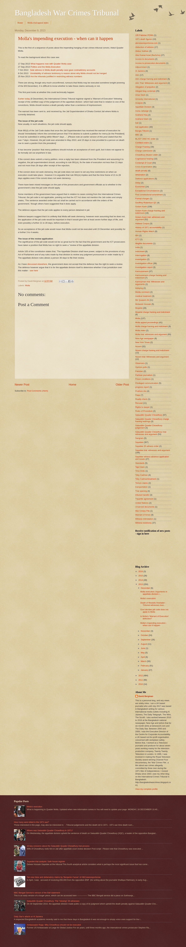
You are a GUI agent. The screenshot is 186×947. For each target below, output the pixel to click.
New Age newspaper (144, 338)
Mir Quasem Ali (142, 300)
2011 (140, 680)
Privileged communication (146, 383)
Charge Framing (142, 147)
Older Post (122, 384)
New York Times (142, 342)
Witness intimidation (144, 519)
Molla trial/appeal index (38, 23)
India (137, 247)
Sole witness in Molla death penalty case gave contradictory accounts (62, 70)
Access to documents (144, 59)
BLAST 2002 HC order (145, 139)
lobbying (139, 288)
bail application (142, 127)
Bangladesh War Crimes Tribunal (67, 12)
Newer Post (22, 384)
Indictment (140, 251)
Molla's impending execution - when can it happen (65, 38)
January (144, 670)
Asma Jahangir (142, 111)
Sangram (139, 438)
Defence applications (144, 178)
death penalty (141, 170)
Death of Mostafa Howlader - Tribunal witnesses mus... (153, 604)
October (144, 635)
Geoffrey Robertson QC (145, 202)
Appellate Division (143, 107)
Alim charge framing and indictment (151, 79)
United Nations (141, 503)
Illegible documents (143, 243)
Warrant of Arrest (142, 515)
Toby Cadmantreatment (145, 479)
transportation (141, 487)
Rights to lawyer (142, 407)
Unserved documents (144, 507)
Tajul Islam (140, 467)
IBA (137, 235)
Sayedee (139, 442)
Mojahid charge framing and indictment (152, 312)
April (143, 657)
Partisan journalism (143, 375)
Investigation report (143, 267)
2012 (140, 675)
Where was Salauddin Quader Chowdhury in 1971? (50, 830)
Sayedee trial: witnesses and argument (152, 450)
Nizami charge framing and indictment (152, 350)
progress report (142, 387)
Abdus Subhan (141, 51)
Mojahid (138, 308)
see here (34, 270)
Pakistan (139, 371)
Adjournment (141, 67)
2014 (140, 580)
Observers (140, 363)
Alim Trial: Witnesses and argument (151, 83)
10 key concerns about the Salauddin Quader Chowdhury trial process (58, 846)
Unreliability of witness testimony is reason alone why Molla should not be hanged (68, 73)
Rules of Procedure (143, 411)
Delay (137, 183)
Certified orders (142, 143)
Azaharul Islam (142, 119)
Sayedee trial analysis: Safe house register (46, 861)
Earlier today (24, 99)
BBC (137, 135)
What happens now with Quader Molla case (51, 64)
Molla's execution (148, 598)
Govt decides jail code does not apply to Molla (154, 610)
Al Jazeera (140, 71)
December (146, 588)
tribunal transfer (142, 495)
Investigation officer (144, 263)
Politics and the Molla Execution (45, 67)
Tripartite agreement (144, 499)
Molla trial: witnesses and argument (151, 334)
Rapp (137, 395)
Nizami (138, 346)
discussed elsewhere (37, 264)
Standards (140, 463)
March (144, 661)
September (146, 639)
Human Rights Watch (144, 231)
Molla (27, 285)
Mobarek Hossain (143, 304)
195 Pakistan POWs (144, 35)
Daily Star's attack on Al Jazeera (28, 916)
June (143, 648)
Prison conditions (143, 379)
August (144, 644)
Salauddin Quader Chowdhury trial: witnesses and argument (151, 433)
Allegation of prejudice (145, 87)
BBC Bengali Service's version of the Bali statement (37, 892)
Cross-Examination (143, 167)
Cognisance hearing (144, 159)
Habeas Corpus (142, 223)
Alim (137, 75)
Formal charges (142, 198)
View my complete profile (146, 789)
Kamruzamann (141, 271)
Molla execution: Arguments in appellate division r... (153, 592)
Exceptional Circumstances (147, 191)
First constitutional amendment (149, 194)
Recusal (139, 403)
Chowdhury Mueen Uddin (146, 155)
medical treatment (143, 296)
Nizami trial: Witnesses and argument (152, 357)
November (146, 631)
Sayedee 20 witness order (147, 446)
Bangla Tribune (142, 131)
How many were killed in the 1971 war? (31, 822)
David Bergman (145, 696)
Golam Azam (141, 206)
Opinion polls (141, 367)
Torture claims (141, 483)
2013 (140, 584)
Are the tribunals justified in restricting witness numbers (56, 76)
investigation (141, 259)
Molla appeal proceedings (146, 322)
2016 (140, 571)
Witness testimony (143, 523)
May (143, 652)
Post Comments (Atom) (37, 391)
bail (136, 123)
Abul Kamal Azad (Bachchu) (147, 55)
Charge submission (143, 151)
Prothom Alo (140, 391)
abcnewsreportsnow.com (146, 43)
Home (20, 23)
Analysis (139, 103)
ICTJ (137, 239)
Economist (140, 186)
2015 (140, 575)
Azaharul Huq (141, 115)
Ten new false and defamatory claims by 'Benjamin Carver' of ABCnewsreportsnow (64, 877)
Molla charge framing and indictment (151, 326)
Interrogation (141, 255)
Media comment (142, 292)
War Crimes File (142, 511)
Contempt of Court (143, 163)
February (145, 665)
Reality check (141, 399)
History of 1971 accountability (148, 227)
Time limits (140, 471)
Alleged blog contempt (145, 91)
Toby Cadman (141, 475)
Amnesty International (145, 99)
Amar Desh (140, 95)
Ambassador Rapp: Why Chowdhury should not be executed (54, 925)
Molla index (140, 330)
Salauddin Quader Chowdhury (148, 415)
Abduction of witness (144, 47)
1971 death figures (143, 39)
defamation (140, 175)
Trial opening (141, 491)
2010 (140, 684)
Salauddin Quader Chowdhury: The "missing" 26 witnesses (53, 901)
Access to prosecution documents (150, 63)
